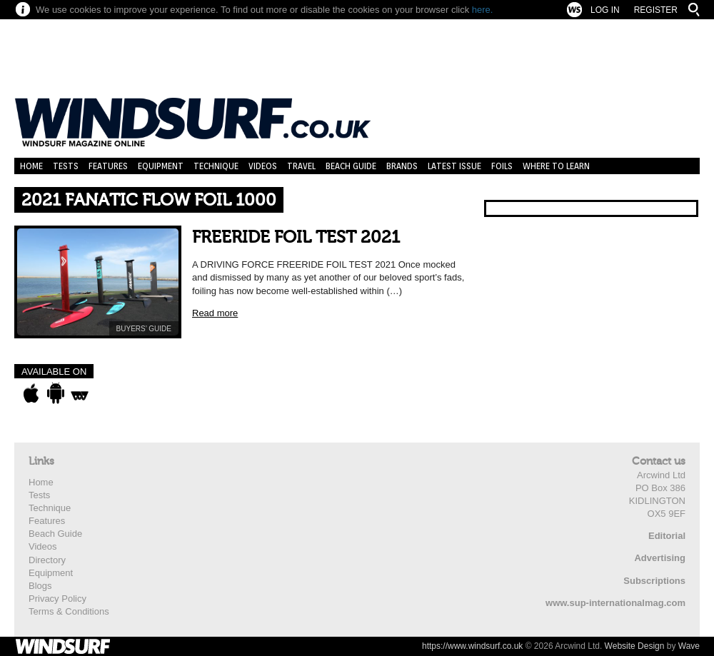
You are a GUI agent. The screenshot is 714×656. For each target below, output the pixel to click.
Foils (502, 166)
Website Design (635, 646)
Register (656, 10)
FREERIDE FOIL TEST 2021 (296, 237)
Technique (215, 166)
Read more (215, 313)
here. (482, 9)
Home (31, 166)
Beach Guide (351, 166)
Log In (605, 10)
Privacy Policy (57, 598)
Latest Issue (454, 166)
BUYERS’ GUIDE (143, 329)
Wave (689, 646)
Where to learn (556, 166)
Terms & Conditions (69, 611)
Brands (402, 166)
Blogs (40, 585)
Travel (301, 166)
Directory (47, 560)
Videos (262, 166)
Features (108, 166)
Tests (66, 166)
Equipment (160, 166)
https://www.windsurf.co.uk (472, 646)
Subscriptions (654, 580)
